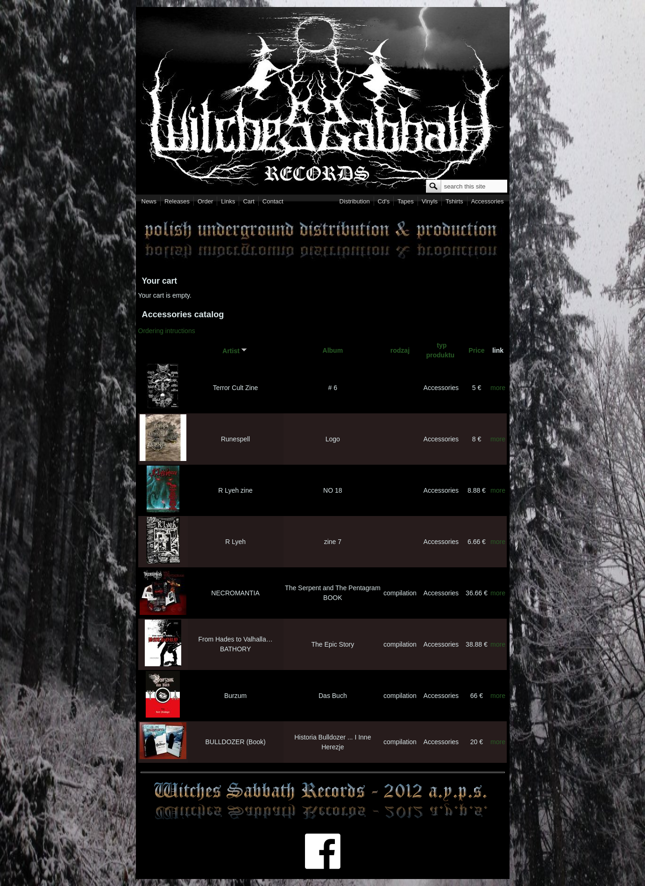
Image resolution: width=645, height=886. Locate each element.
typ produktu (440, 350)
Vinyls (430, 201)
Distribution (355, 201)
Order (205, 201)
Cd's (384, 201)
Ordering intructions (166, 331)
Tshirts (454, 201)
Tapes (405, 201)
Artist (235, 350)
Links (228, 201)
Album (333, 350)
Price (476, 350)
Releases (177, 201)
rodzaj (400, 350)
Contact (273, 201)
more (497, 387)
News (149, 201)
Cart (249, 201)
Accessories (487, 201)
